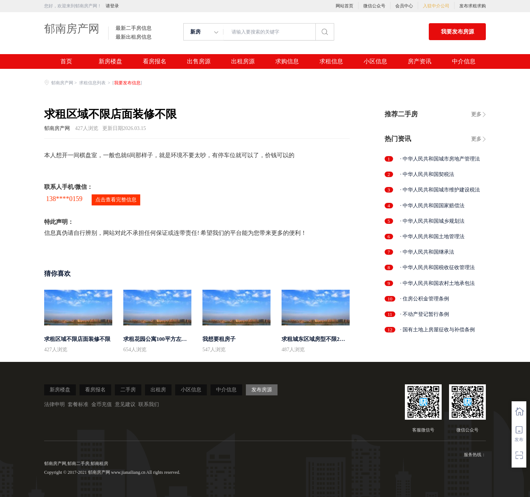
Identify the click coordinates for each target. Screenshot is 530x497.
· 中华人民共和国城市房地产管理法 (440, 159)
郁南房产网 (71, 28)
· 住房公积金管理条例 (424, 299)
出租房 (158, 389)
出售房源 (199, 61)
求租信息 (331, 61)
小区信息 (375, 61)
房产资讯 (420, 61)
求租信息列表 (93, 82)
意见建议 (125, 404)
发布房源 (261, 389)
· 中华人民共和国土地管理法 (432, 236)
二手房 (128, 389)
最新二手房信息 (134, 28)
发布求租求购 (472, 5)
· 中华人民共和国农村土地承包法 (437, 283)
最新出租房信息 (134, 37)
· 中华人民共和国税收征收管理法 (437, 267)
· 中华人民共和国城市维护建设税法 (440, 190)
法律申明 (54, 404)
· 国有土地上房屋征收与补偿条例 (437, 329)
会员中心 (404, 5)
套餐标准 (78, 404)
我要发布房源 (457, 32)
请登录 (112, 5)
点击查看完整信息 (116, 199)
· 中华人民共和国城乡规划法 (432, 221)
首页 (66, 61)
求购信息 (287, 61)
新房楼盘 (110, 61)
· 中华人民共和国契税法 (427, 174)
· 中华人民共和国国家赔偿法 (432, 205)
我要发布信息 (127, 82)
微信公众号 (374, 5)
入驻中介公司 (436, 5)
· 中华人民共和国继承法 (427, 252)
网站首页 (344, 5)
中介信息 (464, 61)
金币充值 (101, 404)
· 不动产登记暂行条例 (424, 314)
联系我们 (148, 404)
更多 (476, 114)
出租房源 (243, 61)
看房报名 (154, 61)
